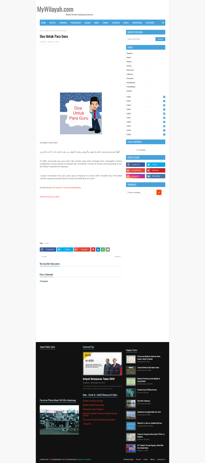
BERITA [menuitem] (53, 22)
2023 (146, 109)
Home (42, 31)
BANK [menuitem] (96, 22)
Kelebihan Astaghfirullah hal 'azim (149, 412)
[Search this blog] (140, 39)
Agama (48, 31)
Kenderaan (131, 83)
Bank (129, 57)
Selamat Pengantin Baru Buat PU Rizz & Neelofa (151, 435)
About (152, 459)
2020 (146, 122)
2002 (146, 134)
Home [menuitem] (43, 22)
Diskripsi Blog (128, 459)
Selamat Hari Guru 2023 (49, 197)
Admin (44, 42)
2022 (146, 114)
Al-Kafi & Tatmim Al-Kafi (93, 401)
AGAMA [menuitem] (87, 22)
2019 (146, 126)
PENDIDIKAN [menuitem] (76, 22)
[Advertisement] (81, 65)
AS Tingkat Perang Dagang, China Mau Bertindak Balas (150, 446)
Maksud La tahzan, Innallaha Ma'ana (149, 423)
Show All (87, 424)
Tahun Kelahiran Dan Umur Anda (148, 367)
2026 (146, 97)
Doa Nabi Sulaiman (143, 401)
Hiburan (130, 74)
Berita (129, 62)
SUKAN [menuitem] (105, 22)
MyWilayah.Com (59, 459)
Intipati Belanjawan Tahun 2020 (99, 378)
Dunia (129, 66)
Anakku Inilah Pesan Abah (93, 405)
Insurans (130, 78)
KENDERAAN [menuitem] (137, 22)
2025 (146, 101)
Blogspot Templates (84, 459)
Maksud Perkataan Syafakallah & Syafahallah (148, 379)
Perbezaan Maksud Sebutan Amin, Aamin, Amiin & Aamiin (149, 357)
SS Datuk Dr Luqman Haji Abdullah (67, 188)
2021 (146, 118)
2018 (146, 130)
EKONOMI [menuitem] (63, 22)
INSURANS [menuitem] (150, 22)
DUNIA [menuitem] (126, 22)
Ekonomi (130, 70)
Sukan (129, 91)
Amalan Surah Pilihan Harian (147, 389)
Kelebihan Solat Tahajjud (93, 409)
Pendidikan (131, 87)
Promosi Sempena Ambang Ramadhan (99, 420)
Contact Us (161, 459)
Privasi (138, 459)
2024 (146, 105)
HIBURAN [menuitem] (116, 22)
